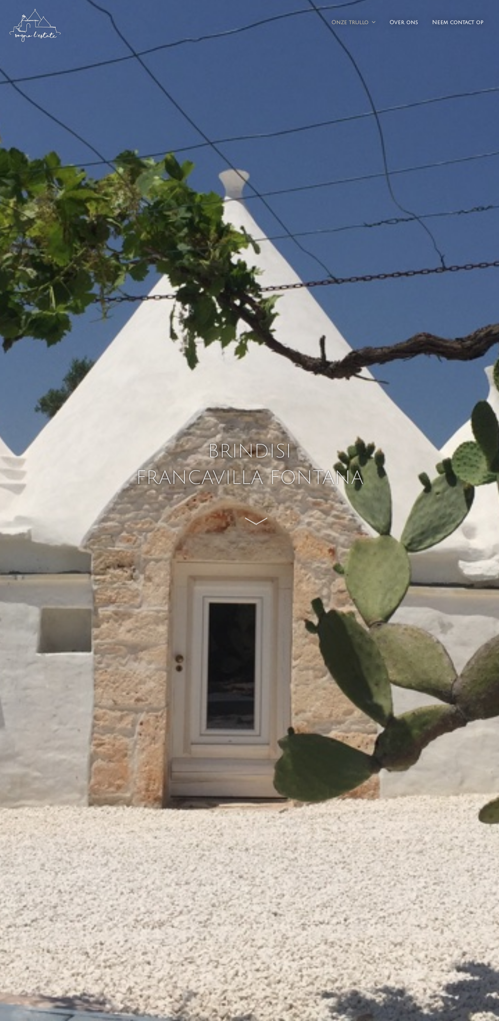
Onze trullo (349, 22)
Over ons (403, 22)
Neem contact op (457, 22)
